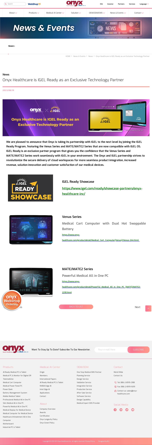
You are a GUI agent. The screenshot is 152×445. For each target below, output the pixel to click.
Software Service (84, 396)
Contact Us (118, 375)
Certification (45, 416)
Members (44, 375)
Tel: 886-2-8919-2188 (126, 382)
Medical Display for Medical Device (17, 410)
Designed (101, 441)
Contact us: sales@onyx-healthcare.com (127, 392)
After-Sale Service (84, 393)
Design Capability (84, 400)
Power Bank (7, 389)
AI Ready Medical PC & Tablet (14, 372)
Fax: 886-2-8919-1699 (126, 387)
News (90, 56)
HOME (68, 56)
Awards (43, 412)
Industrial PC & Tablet (11, 427)
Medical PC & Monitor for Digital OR (17, 375)
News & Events (79, 56)
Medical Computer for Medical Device (18, 413)
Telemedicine (8, 379)
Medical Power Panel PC (12, 386)
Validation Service (84, 382)
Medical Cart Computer (12, 382)
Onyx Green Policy (47, 423)
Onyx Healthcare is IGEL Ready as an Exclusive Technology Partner (123, 56)
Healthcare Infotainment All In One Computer (17, 419)
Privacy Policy (90, 441)
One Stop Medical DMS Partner (89, 372)
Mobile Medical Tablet (11, 396)
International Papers (48, 379)
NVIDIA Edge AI (45, 386)
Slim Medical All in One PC (13, 403)
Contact (43, 396)
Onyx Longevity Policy (48, 419)
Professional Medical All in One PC (16, 400)
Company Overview (47, 409)
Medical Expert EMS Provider (88, 403)
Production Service (84, 389)
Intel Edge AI (45, 389)
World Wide (118, 372)
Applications (45, 393)
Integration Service (84, 386)
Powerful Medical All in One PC (15, 406)
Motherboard (8, 424)
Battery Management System (15, 393)
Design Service (83, 379)
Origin (42, 372)
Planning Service (83, 375)
